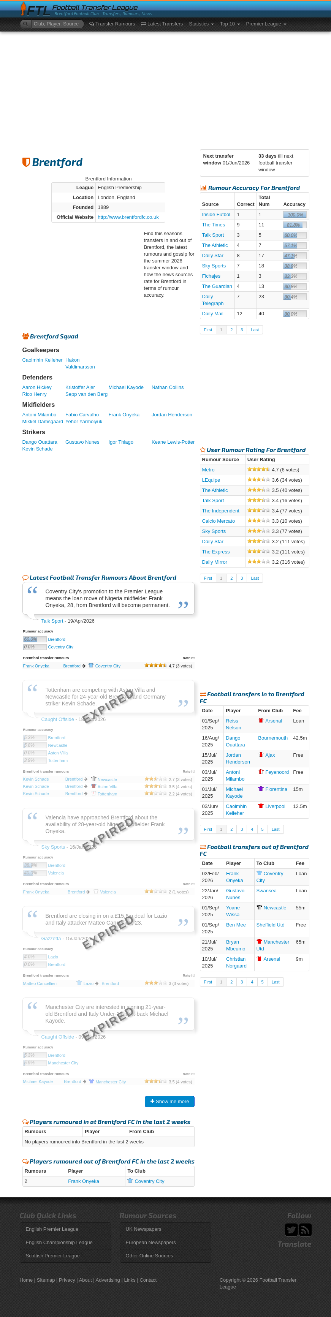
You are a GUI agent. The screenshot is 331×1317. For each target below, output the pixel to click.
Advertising (108, 1280)
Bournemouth (273, 738)
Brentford (56, 639)
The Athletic (215, 245)
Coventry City (60, 647)
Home (26, 1280)
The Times (213, 225)
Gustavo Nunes (82, 442)
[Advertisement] (166, 88)
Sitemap (46, 1280)
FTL (39, 10)
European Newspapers (151, 1242)
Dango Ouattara (40, 442)
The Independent (220, 511)
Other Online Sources (149, 1256)
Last (255, 329)
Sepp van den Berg (86, 394)
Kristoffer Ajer (80, 387)
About (85, 1280)
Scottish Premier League (53, 1256)
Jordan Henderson (172, 414)
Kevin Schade (37, 449)
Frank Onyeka (123, 414)
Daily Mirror (214, 562)
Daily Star (212, 255)
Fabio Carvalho (82, 414)
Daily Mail (212, 313)
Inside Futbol (216, 214)
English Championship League (59, 1242)
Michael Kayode (126, 387)
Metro (208, 470)
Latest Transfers (162, 24)
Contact (148, 1280)
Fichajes (211, 276)
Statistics (201, 24)
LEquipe (211, 480)
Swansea (267, 890)
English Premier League (52, 1229)
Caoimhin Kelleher (42, 360)
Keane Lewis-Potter (173, 442)
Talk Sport (52, 621)
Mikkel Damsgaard (42, 421)
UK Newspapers (144, 1229)
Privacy (67, 1280)
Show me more (169, 1101)
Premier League (266, 24)
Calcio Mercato (218, 521)
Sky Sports (214, 266)
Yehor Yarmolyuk (83, 421)
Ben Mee (236, 925)
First (208, 329)
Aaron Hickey (37, 387)
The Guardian (217, 286)
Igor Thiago (120, 442)
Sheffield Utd (271, 925)
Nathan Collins (168, 387)
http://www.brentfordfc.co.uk (128, 217)
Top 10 (230, 24)
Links (129, 1280)
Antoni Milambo (39, 414)
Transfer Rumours (112, 24)
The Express (216, 552)
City (104, 666)
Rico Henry (34, 394)
